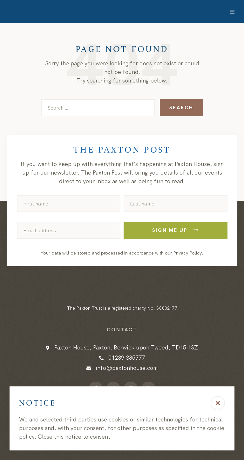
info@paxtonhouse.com (127, 367)
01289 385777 (126, 357)
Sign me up (175, 230)
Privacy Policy (187, 253)
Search (181, 107)
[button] (218, 403)
